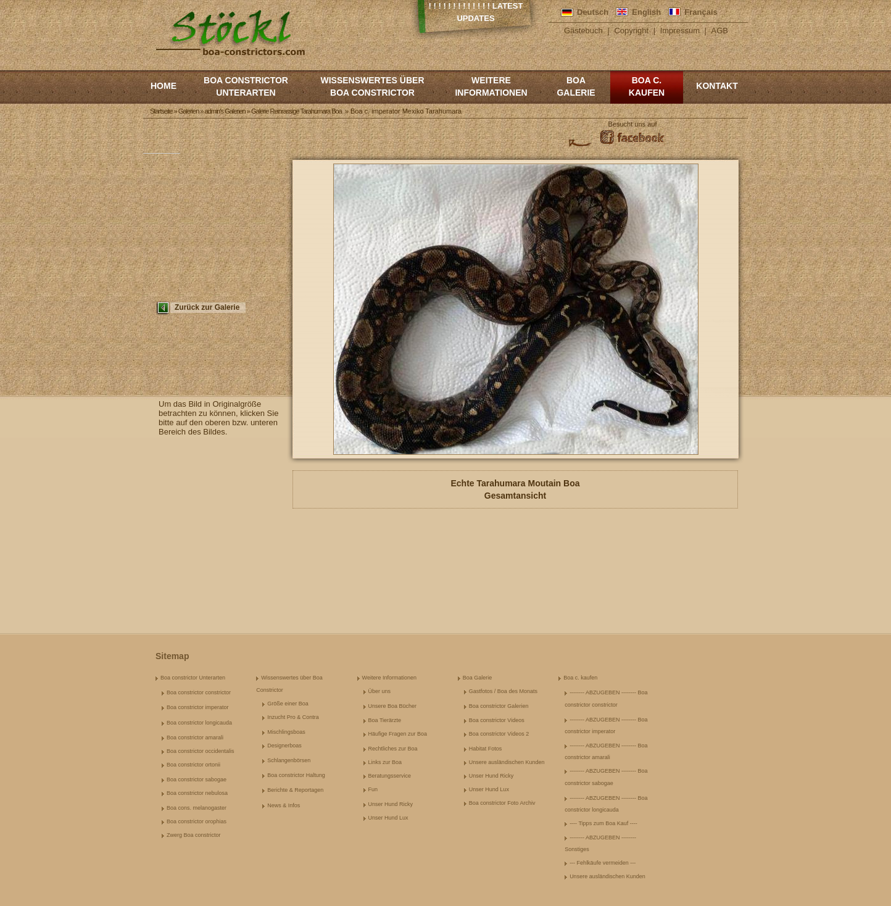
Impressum (680, 30)
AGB (719, 30)
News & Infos (283, 805)
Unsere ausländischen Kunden (507, 762)
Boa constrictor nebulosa (197, 793)
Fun (373, 789)
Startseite (161, 111)
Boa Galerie (576, 86)
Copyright (631, 30)
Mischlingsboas (286, 732)
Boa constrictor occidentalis (200, 751)
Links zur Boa (385, 762)
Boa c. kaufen (647, 86)
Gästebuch (583, 30)
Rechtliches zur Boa (393, 749)
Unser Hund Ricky (390, 804)
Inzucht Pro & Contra (293, 717)
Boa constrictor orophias (196, 821)
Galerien (188, 111)
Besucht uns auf (632, 124)
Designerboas (284, 745)
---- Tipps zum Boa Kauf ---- (603, 823)
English (646, 12)
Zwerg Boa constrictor (194, 835)
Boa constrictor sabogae (196, 779)
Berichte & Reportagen (295, 790)
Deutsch (592, 12)
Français (700, 12)
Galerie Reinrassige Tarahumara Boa (296, 111)
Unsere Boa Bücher (392, 706)
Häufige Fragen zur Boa (398, 734)
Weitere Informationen (491, 86)
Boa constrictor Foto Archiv (502, 803)
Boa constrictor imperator (198, 707)
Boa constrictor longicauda (199, 723)
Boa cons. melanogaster (196, 808)
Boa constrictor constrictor (199, 692)
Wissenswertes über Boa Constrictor (372, 86)
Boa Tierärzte (385, 720)
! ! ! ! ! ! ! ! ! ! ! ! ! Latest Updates (476, 12)
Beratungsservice (390, 776)
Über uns (379, 691)
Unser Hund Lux (388, 818)
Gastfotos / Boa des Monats (503, 691)
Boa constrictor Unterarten (246, 86)
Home (163, 86)
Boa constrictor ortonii (193, 765)
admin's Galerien (225, 111)
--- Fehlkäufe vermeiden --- (603, 863)
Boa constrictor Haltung (296, 775)
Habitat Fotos (485, 749)
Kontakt (716, 86)
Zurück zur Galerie (207, 307)
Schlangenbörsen (288, 760)
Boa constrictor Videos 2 (499, 734)
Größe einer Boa (288, 703)
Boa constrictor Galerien (499, 706)
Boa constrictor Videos (496, 720)
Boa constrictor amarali (195, 737)
